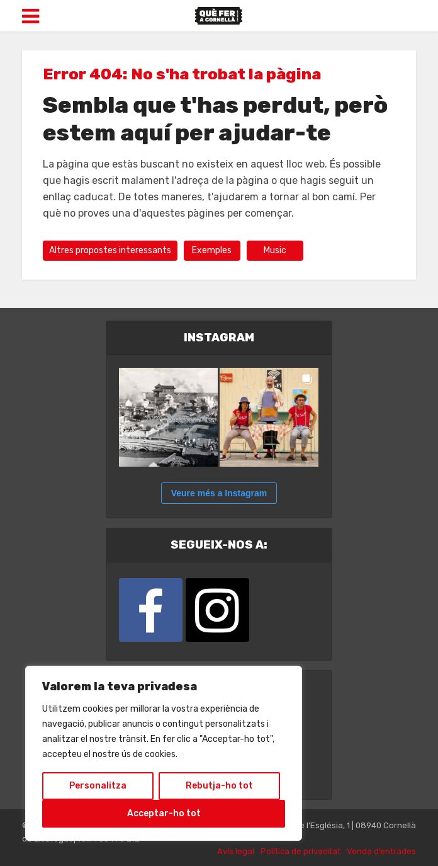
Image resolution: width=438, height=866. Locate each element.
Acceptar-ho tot (164, 813)
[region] (163, 753)
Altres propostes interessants (110, 250)
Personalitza (97, 785)
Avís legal (235, 851)
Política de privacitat (300, 851)
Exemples (212, 250)
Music (275, 250)
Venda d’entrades (381, 851)
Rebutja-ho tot (219, 785)
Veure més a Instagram (219, 493)
